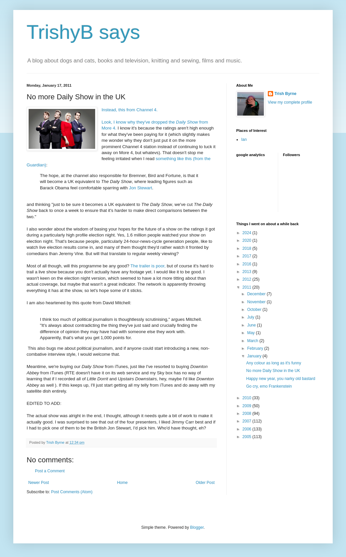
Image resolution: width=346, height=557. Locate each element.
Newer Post (38, 482)
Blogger (197, 527)
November (257, 302)
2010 (248, 398)
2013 (248, 271)
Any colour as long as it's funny (273, 363)
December (257, 294)
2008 (248, 413)
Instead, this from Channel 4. (130, 109)
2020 (248, 240)
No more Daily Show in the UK (273, 370)
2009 (248, 406)
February (255, 348)
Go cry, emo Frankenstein (269, 386)
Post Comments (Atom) (71, 492)
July (251, 317)
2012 (248, 279)
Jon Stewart (140, 187)
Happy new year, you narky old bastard (280, 378)
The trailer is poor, (148, 265)
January (254, 356)
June (252, 325)
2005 (248, 436)
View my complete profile (290, 102)
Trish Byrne (285, 93)
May (251, 332)
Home (122, 482)
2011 (248, 287)
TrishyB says (83, 32)
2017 (248, 256)
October (254, 309)
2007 (248, 421)
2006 (248, 429)
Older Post (205, 482)
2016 (248, 264)
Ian (244, 139)
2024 (248, 233)
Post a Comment (50, 471)
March (253, 340)
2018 (248, 248)
